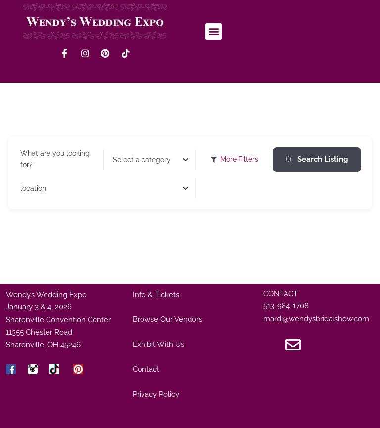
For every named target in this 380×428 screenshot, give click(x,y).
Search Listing (316, 159)
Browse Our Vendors (167, 319)
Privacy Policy (156, 394)
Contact (146, 369)
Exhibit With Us (158, 344)
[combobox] (151, 160)
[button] (213, 31)
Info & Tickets (156, 294)
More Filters (234, 159)
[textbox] (142, 159)
